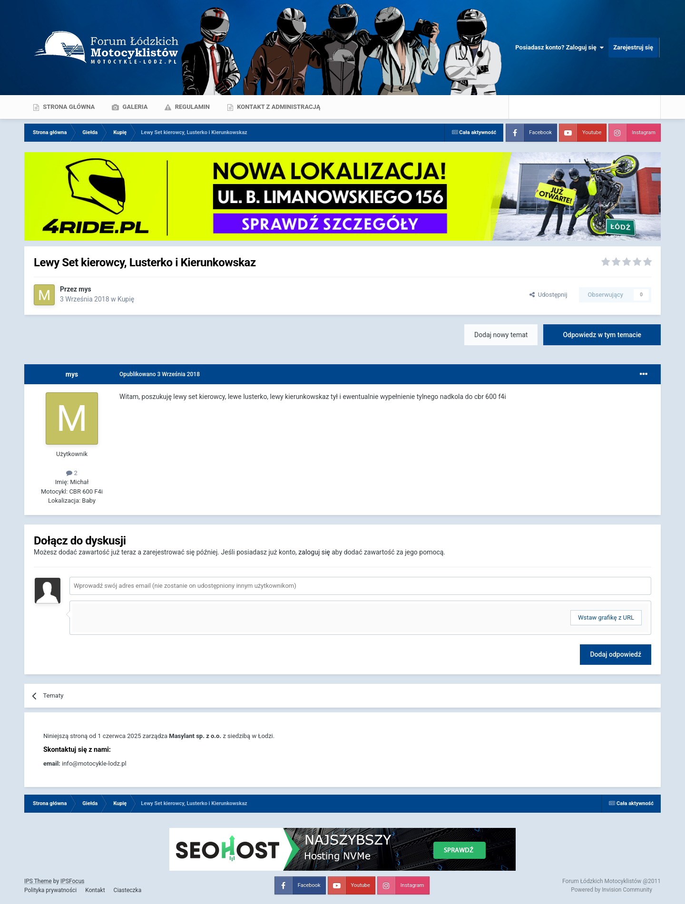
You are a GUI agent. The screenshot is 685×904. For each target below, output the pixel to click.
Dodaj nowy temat (501, 335)
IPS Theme (38, 881)
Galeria (134, 106)
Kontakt (95, 890)
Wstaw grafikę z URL (606, 617)
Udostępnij (548, 294)
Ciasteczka (128, 890)
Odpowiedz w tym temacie (602, 335)
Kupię (125, 299)
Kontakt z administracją (277, 106)
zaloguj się (314, 552)
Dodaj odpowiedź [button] (615, 654)
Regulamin (191, 106)
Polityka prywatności (50, 890)
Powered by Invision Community (611, 889)
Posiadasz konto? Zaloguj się (559, 48)
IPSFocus (72, 881)
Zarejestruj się (633, 47)
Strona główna (68, 106)
